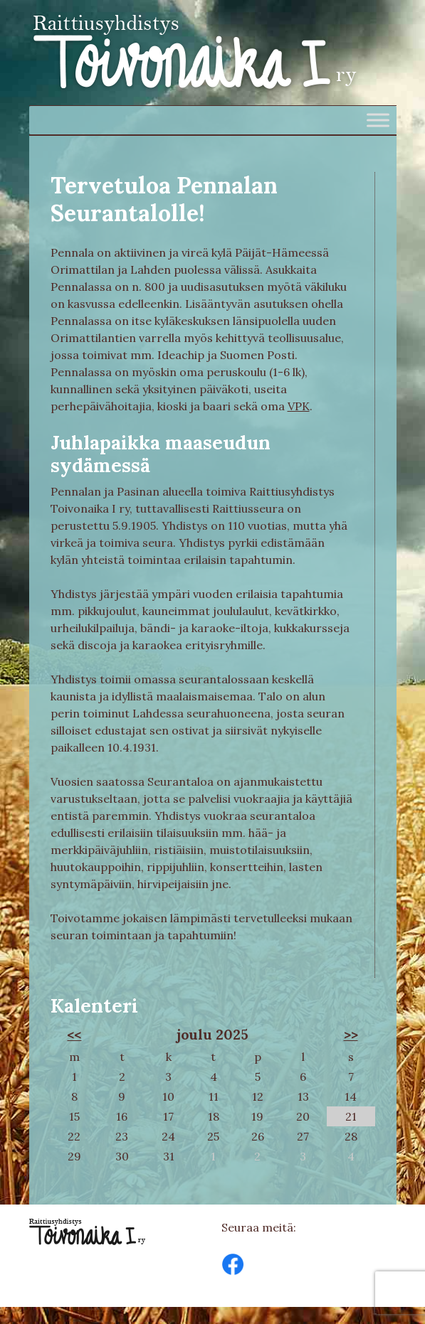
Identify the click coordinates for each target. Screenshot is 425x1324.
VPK (299, 406)
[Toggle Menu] (378, 120)
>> (351, 1034)
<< (74, 1034)
